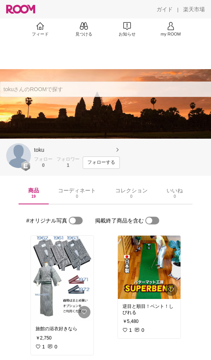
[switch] (76, 220)
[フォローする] (101, 162)
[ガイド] (165, 9)
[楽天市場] (194, 9)
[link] (62, 278)
